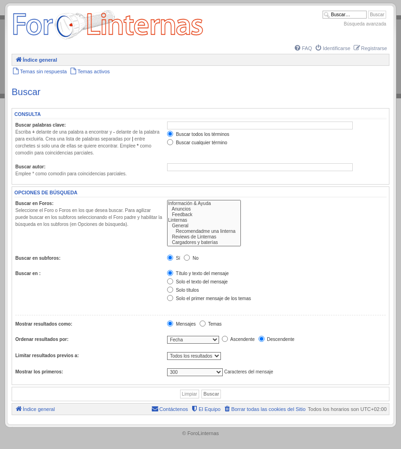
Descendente (277, 339)
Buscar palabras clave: (40, 125)
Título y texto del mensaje (198, 273)
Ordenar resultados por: (41, 339)
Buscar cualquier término (197, 142)
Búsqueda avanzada (365, 23)
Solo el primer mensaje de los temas (209, 298)
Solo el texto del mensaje (197, 281)
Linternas (204, 220)
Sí (173, 258)
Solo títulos (183, 290)
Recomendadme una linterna (204, 231)
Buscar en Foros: (34, 203)
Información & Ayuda (204, 203)
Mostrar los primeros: (39, 371)
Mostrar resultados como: (43, 324)
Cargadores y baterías (204, 242)
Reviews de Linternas (204, 237)
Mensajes (181, 324)
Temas (211, 324)
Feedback (204, 215)
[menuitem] (302, 48)
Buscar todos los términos (198, 134)
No (191, 258)
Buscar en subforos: (37, 258)
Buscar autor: (30, 166)
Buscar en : (27, 273)
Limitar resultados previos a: (47, 355)
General (204, 226)
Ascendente (238, 339)
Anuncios (204, 209)
